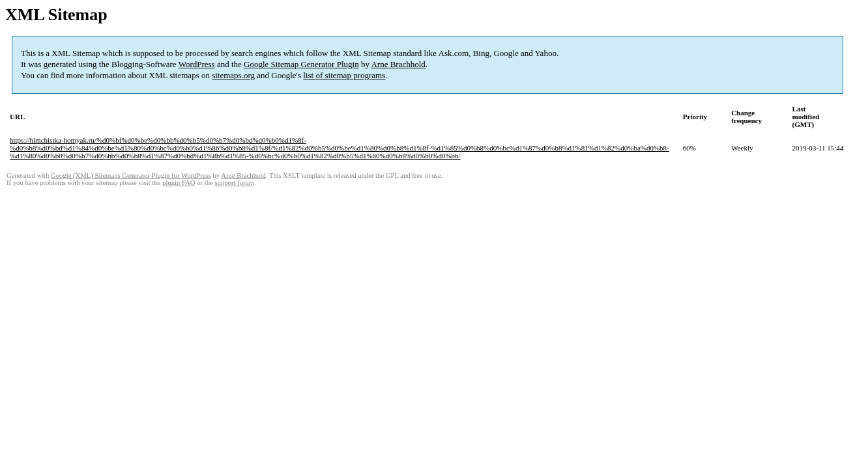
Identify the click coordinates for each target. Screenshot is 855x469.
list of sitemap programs (344, 75)
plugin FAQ (178, 182)
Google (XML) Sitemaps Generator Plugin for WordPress (131, 175)
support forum (234, 182)
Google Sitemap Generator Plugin (301, 64)
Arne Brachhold (398, 64)
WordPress (197, 64)
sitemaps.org (233, 75)
